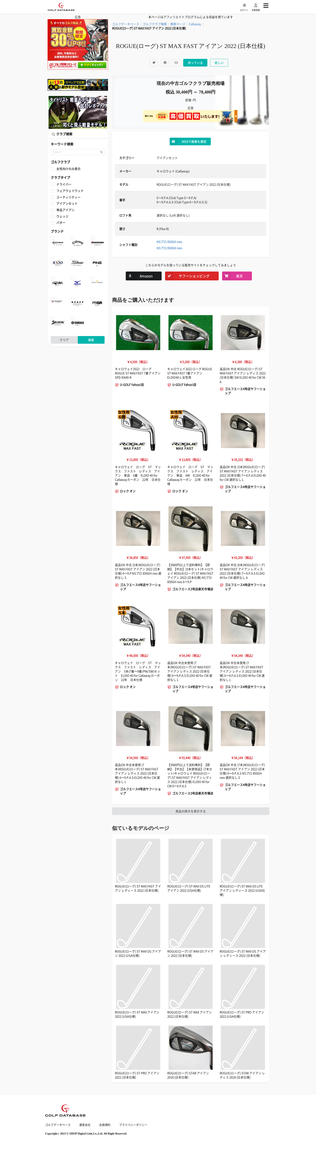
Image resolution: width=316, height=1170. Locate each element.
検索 (91, 340)
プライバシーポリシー (133, 1125)
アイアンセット (67, 203)
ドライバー (64, 184)
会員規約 (104, 1125)
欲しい (219, 62)
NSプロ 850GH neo (169, 241)
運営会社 (84, 1125)
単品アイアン (65, 210)
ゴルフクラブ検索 (155, 24)
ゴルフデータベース (125, 24)
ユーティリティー (68, 197)
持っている (195, 62)
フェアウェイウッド (70, 191)
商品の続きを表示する (191, 811)
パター (60, 222)
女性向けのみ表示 (68, 169)
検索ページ (177, 24)
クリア (64, 340)
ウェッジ (62, 216)
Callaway (195, 24)
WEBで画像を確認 (188, 141)
